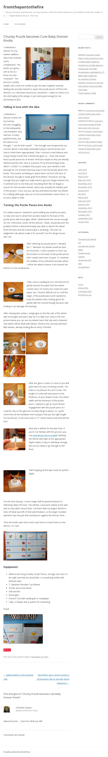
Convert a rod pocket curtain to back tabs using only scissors (91, 114)
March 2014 (83, 176)
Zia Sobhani (19, 24)
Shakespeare (84, 253)
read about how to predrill (44, 435)
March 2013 (83, 197)
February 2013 (84, 201)
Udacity (81, 256)
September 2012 (85, 218)
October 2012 (84, 215)
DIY (26, 657)
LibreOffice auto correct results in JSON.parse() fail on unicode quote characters (53, 679)
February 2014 (84, 180)
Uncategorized (84, 260)
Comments (85, 291)
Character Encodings (87, 239)
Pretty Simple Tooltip (87, 93)
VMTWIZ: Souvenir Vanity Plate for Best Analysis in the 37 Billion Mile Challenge (90, 58)
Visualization (84, 267)
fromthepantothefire (23, 7)
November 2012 (85, 211)
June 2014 (82, 169)
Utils (80, 263)
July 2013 (82, 194)
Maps (80, 249)
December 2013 (85, 183)
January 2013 (84, 204)
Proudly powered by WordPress (16, 751)
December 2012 (85, 208)
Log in (80, 284)
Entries (83, 288)
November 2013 (85, 187)
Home (6, 24)
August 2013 (83, 190)
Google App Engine (86, 246)
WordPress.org (84, 295)
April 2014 (82, 173)
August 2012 (83, 222)
